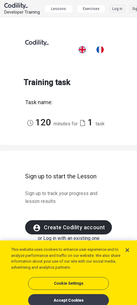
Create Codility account (68, 228)
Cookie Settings (68, 286)
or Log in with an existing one (68, 238)
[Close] (127, 253)
